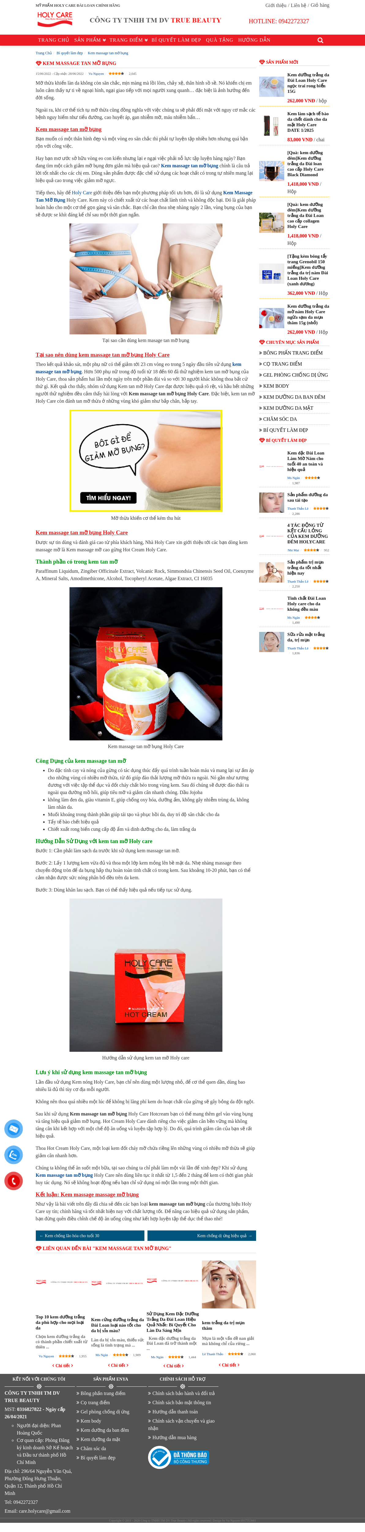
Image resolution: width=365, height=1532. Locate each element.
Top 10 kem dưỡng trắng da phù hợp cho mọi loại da (60, 1322)
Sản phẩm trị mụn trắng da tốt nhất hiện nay (305, 568)
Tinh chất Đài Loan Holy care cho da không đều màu (306, 604)
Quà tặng (219, 40)
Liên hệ (298, 5)
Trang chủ (53, 40)
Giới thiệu (276, 5)
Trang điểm (126, 40)
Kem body (276, 386)
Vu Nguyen (96, 73)
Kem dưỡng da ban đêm (294, 397)
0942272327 (293, 21)
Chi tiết (62, 1365)
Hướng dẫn (254, 40)
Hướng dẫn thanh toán (175, 1411)
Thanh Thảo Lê (297, 508)
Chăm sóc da (280, 419)
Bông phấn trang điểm (293, 352)
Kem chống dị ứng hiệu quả (222, 1236)
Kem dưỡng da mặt (288, 408)
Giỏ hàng (320, 5)
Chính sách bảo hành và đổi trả (183, 1393)
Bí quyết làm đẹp (176, 40)
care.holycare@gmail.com (44, 1511)
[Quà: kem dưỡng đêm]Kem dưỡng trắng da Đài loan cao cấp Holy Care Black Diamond (305, 163)
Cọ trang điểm (282, 364)
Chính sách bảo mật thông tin (181, 1402)
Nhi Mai (293, 550)
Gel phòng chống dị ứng (295, 375)
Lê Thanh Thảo (212, 1354)
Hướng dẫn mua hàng (174, 1437)
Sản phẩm (87, 40)
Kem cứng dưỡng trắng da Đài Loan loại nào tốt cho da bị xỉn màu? (117, 1325)
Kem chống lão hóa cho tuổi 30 (72, 1236)
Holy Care (82, 192)
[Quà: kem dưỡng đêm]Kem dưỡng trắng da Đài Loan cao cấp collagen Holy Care (305, 215)
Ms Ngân (101, 1355)
